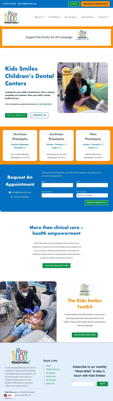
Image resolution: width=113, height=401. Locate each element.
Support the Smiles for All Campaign (48, 37)
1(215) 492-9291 (10, 4)
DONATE (74, 4)
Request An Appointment (95, 4)
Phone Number (47, 192)
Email (78, 181)
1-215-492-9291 (44, 104)
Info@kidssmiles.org (21, 192)
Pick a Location (81, 192)
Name (44, 181)
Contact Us (103, 17)
